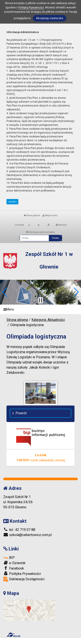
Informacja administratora (40, 232)
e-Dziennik (14, 563)
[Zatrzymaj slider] (40, 300)
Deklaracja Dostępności (23, 579)
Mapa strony (49, 215)
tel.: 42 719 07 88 (19, 530)
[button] (5, 292)
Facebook (13, 568)
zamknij (12, 202)
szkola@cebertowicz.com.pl (27, 535)
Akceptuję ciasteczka (49, 18)
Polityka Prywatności (22, 573)
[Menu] (40, 309)
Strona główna (32, 215)
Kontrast (61, 225)
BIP (9, 558)
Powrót (21, 413)
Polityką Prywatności (31, 7)
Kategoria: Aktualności (48, 320)
